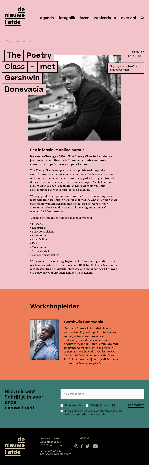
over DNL (128, 18)
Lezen (84, 18)
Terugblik (67, 18)
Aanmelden (136, 402)
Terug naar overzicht (18, 41)
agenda (47, 18)
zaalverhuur (105, 18)
